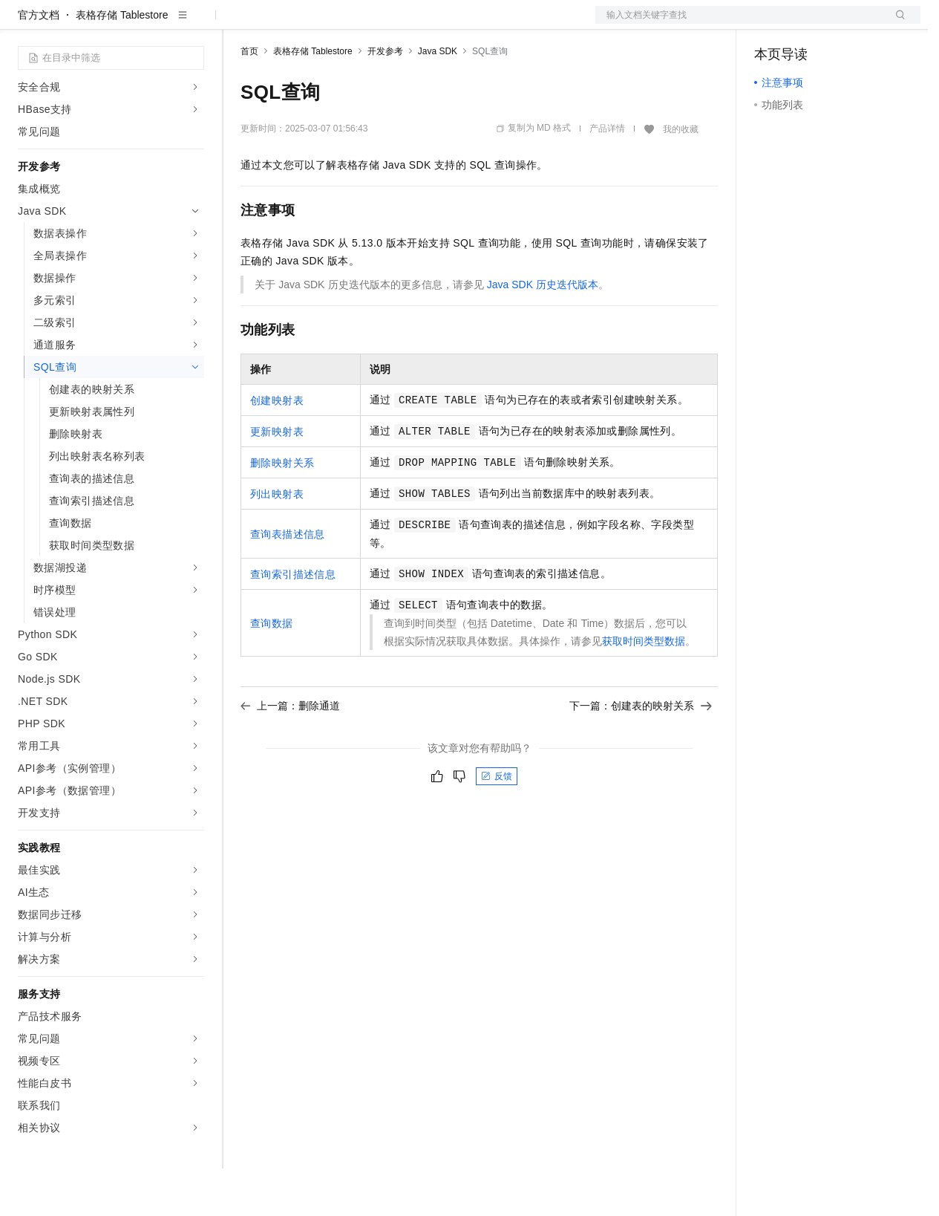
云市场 (361, 24)
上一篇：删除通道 (290, 753)
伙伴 (402, 24)
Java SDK (437, 99)
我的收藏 (680, 177)
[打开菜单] (24, 24)
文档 (739, 24)
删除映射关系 (282, 510)
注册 (842, 24)
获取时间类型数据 (643, 689)
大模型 (152, 24)
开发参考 (385, 99)
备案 (770, 24)
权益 (285, 24)
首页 (249, 99)
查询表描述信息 (287, 582)
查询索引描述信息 (293, 622)
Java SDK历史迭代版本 (542, 332)
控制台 (806, 24)
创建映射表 (277, 448)
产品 (193, 24)
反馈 (496, 824)
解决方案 (239, 24)
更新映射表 (277, 479)
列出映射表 (277, 541)
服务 (438, 24)
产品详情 (607, 176)
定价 (320, 24)
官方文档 (38, 62)
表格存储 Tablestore (122, 62)
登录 (896, 24)
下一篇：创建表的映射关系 (640, 753)
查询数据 (271, 671)
